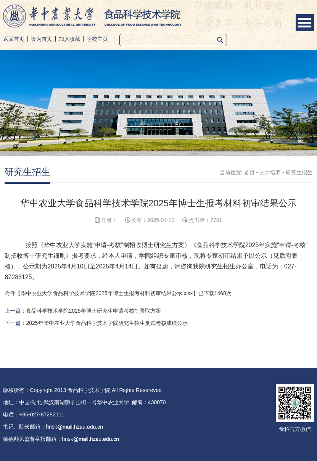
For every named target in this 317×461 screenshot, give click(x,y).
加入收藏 (69, 39)
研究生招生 (299, 172)
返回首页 (13, 39)
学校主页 (97, 39)
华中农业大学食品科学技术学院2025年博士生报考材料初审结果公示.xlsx (107, 293)
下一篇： (96, 323)
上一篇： (83, 311)
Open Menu (305, 22)
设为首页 (41, 39)
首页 (249, 172)
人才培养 (270, 172)
